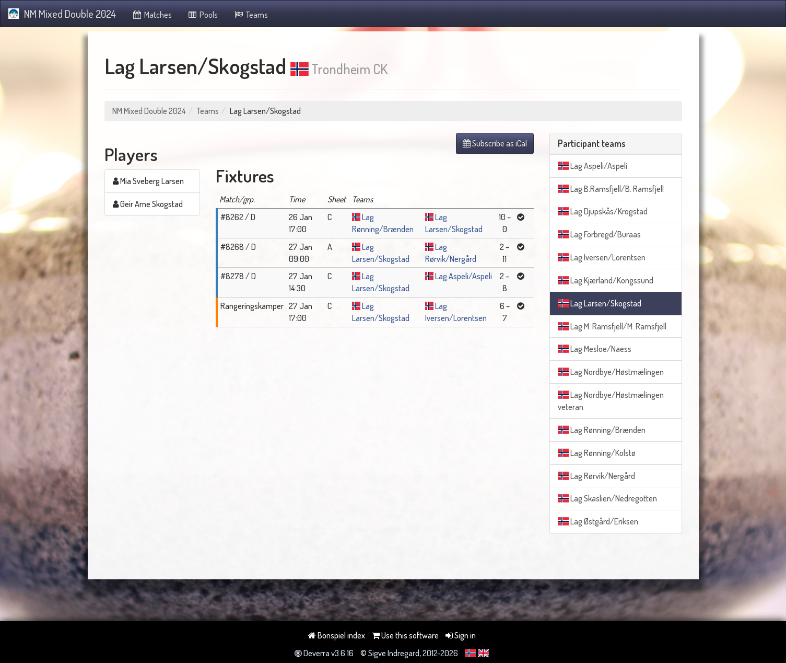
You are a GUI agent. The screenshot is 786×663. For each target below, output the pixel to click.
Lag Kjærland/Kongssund (605, 280)
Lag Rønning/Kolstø (597, 453)
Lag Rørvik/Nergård (596, 476)
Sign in (460, 635)
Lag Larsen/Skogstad (599, 303)
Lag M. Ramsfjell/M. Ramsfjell (612, 326)
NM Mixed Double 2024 (62, 13)
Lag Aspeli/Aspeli (463, 276)
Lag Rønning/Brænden (602, 430)
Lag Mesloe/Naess (594, 349)
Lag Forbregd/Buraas (599, 234)
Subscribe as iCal (495, 143)
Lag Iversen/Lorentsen (602, 257)
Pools (202, 14)
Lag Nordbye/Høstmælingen (611, 372)
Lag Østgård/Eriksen (598, 521)
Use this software (405, 635)
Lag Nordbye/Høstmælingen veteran (611, 401)
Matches (152, 14)
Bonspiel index (336, 635)
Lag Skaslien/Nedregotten (607, 498)
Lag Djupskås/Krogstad (603, 211)
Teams (250, 14)
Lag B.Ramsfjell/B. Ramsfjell (611, 189)
